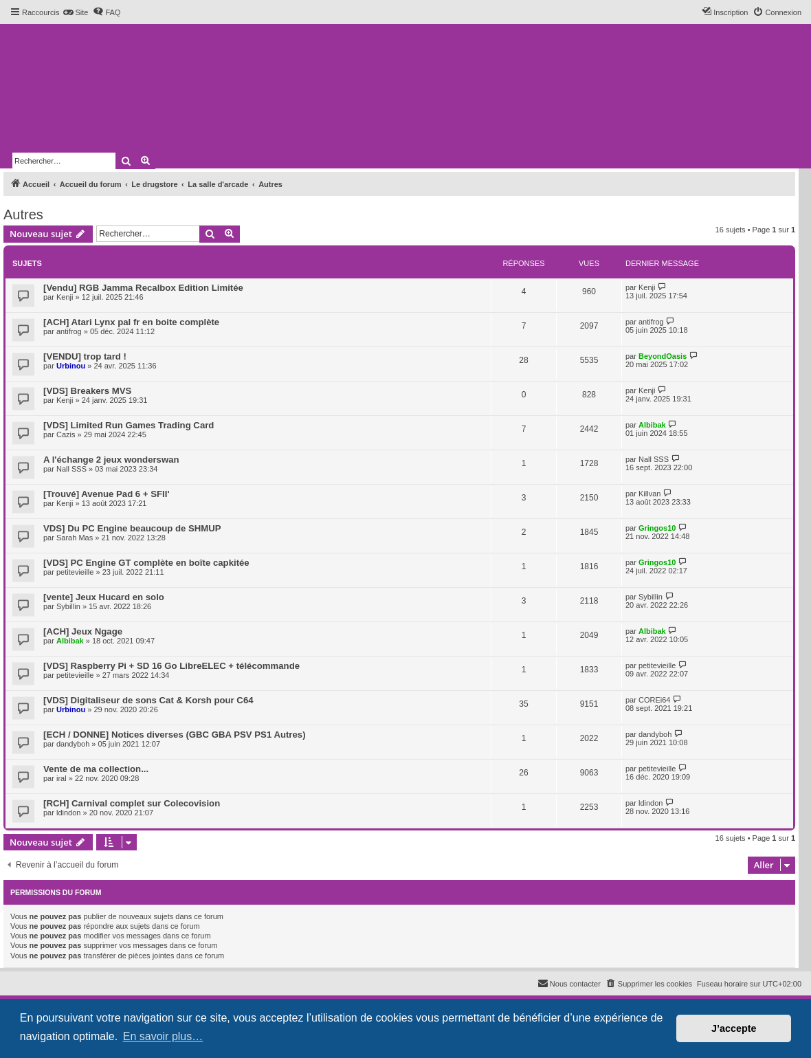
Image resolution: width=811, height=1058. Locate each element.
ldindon (68, 812)
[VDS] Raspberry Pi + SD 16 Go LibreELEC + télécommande (171, 666)
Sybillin (68, 606)
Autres (23, 214)
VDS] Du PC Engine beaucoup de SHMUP (132, 528)
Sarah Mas (74, 537)
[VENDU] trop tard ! (84, 356)
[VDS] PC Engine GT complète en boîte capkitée (146, 563)
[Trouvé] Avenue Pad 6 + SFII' (106, 494)
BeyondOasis (662, 356)
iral (61, 778)
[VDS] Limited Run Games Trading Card (128, 425)
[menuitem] (75, 12)
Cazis (66, 434)
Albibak (652, 425)
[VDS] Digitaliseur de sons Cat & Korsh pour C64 (148, 700)
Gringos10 (657, 528)
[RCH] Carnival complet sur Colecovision (131, 803)
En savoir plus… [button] (163, 1036)
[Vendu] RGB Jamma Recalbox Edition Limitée (143, 288)
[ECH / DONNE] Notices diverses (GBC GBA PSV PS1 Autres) (174, 734)
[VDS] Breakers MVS (87, 391)
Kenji (64, 297)
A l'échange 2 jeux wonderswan (111, 459)
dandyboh (72, 744)
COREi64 (654, 700)
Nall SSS (71, 469)
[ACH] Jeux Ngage (82, 631)
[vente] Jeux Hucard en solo (103, 597)
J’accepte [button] (734, 1028)
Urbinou (70, 366)
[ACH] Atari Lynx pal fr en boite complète (131, 322)
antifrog (69, 331)
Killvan (649, 493)
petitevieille (74, 572)
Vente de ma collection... (95, 769)
